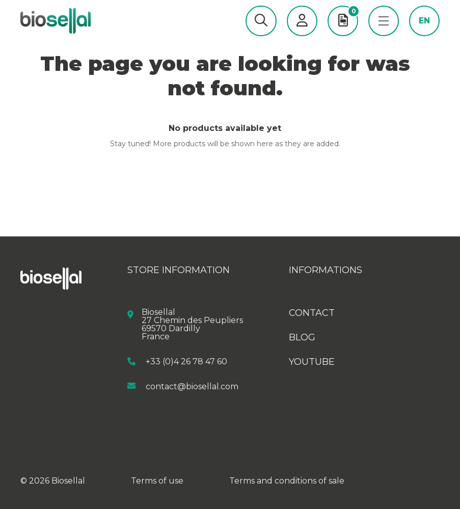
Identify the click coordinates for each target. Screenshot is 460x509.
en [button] (424, 21)
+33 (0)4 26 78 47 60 (186, 361)
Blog (302, 337)
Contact (312, 312)
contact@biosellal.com (192, 386)
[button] (261, 21)
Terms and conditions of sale (286, 481)
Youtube (312, 361)
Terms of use (157, 481)
